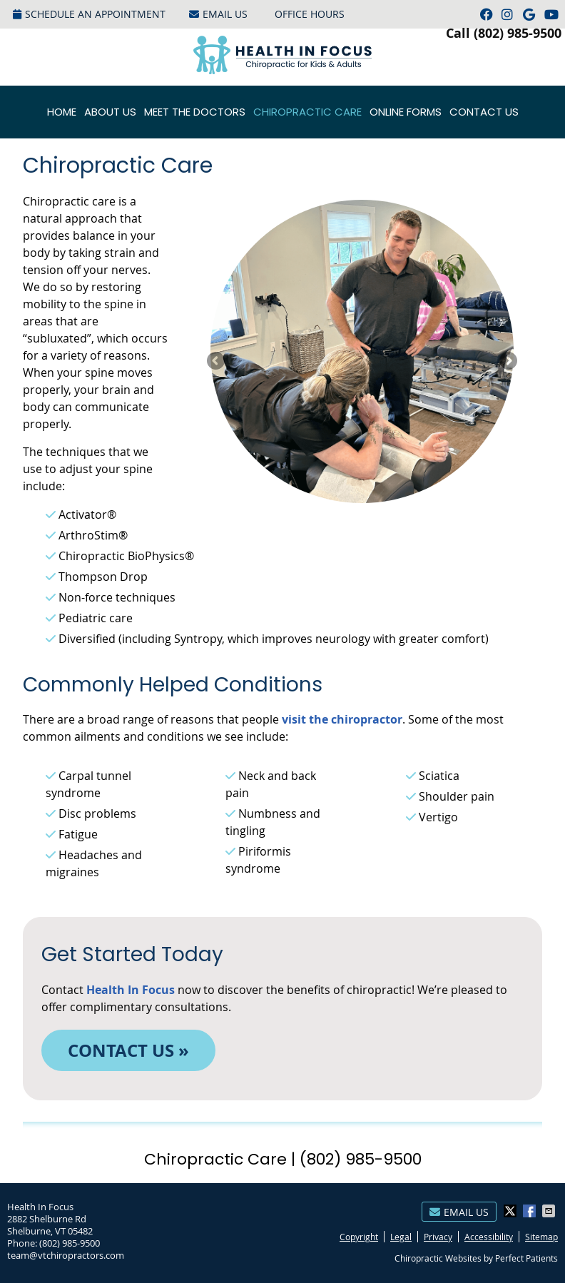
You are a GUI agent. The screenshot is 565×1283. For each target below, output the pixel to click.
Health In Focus (130, 990)
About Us (110, 111)
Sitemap (541, 1236)
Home (61, 111)
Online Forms (406, 111)
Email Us (218, 14)
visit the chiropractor (342, 719)
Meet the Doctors (194, 111)
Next (507, 361)
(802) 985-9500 (517, 33)
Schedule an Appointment (89, 14)
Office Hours (310, 14)
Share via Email (550, 1211)
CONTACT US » (128, 1050)
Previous (217, 361)
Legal (401, 1236)
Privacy (438, 1236)
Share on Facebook (531, 1211)
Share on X (511, 1211)
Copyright (359, 1236)
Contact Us (484, 111)
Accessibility (488, 1236)
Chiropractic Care (307, 111)
